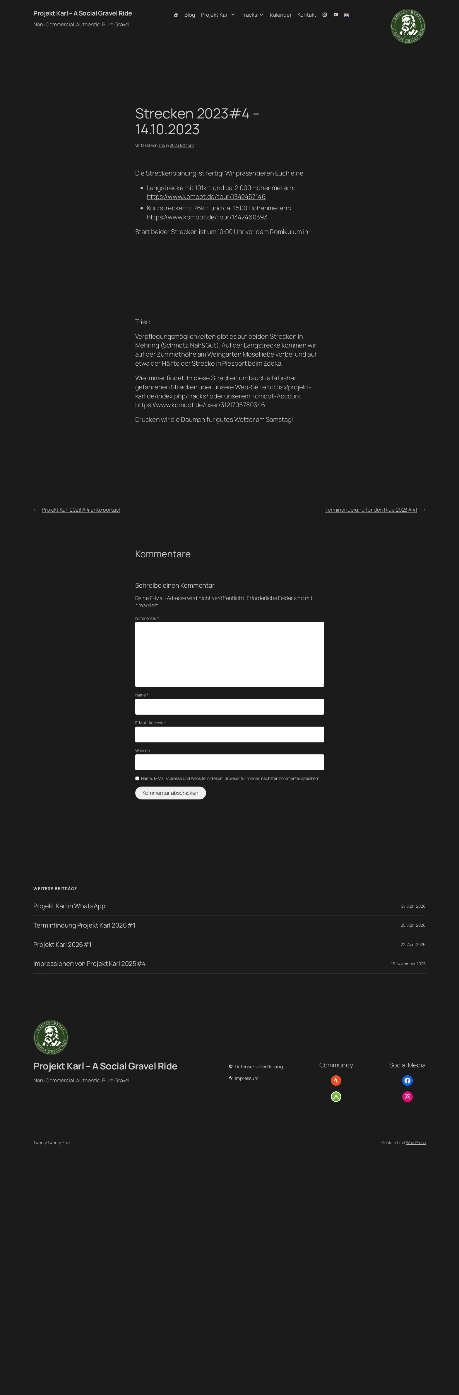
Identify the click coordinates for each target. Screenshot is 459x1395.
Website (142, 750)
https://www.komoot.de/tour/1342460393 (207, 217)
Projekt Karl (218, 14)
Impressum (246, 1078)
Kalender (281, 14)
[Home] (175, 14)
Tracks (253, 14)
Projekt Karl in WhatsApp (69, 906)
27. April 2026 (413, 906)
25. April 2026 (413, 925)
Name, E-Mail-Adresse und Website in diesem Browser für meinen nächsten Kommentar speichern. (230, 778)
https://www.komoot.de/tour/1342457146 (206, 196)
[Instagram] (324, 14)
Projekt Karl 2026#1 (62, 944)
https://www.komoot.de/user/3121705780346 (200, 404)
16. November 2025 (408, 963)
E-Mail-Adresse (150, 722)
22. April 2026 (413, 944)
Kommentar (147, 618)
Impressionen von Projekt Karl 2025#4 (89, 963)
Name (141, 695)
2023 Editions (182, 145)
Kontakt (306, 14)
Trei (161, 145)
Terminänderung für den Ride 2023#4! (371, 509)
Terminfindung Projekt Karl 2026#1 (84, 925)
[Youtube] (335, 14)
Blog (189, 14)
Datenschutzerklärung (259, 1066)
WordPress (416, 1142)
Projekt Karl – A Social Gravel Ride (82, 13)
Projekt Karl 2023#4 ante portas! (81, 509)
